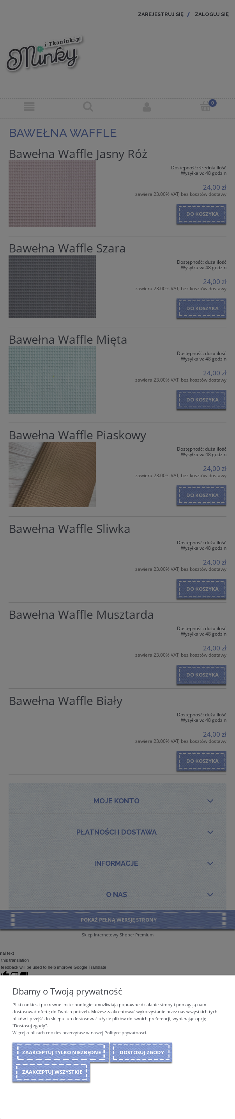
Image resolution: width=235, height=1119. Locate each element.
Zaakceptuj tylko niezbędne (61, 1052)
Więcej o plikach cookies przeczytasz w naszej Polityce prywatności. (79, 1033)
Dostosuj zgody (142, 1052)
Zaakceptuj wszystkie (52, 1071)
